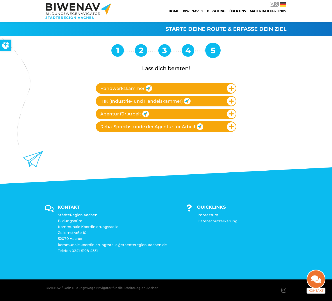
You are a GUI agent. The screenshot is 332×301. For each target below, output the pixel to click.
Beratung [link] (216, 11)
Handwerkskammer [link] (126, 88)
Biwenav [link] (193, 11)
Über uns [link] (237, 11)
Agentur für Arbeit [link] (124, 114)
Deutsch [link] (283, 4)
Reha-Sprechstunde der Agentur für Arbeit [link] (151, 126)
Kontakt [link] (316, 293)
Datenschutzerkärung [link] (217, 221)
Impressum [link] (208, 215)
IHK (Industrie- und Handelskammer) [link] (145, 101)
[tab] (166, 88)
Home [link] (174, 11)
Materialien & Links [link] (268, 11)
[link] (5, 45)
